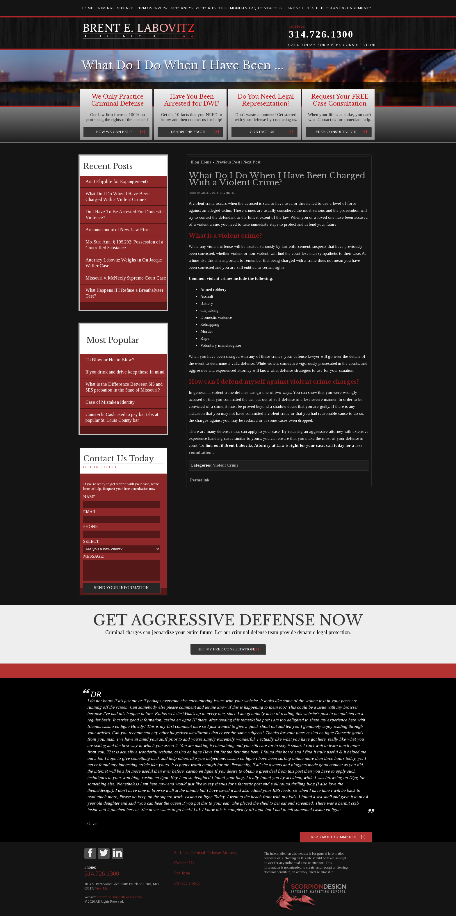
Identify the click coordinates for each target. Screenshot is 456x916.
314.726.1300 (321, 34)
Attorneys (181, 8)
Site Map (182, 873)
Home (87, 8)
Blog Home (201, 162)
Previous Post (227, 162)
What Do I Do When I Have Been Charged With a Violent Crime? (117, 196)
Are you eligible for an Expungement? (329, 8)
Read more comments (333, 837)
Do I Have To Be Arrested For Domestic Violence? (124, 214)
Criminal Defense (114, 8)
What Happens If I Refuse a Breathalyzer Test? (124, 293)
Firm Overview (152, 8)
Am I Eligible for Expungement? (117, 181)
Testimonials (232, 8)
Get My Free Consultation (225, 649)
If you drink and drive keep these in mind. (125, 371)
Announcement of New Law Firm (117, 229)
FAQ (252, 8)
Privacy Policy (187, 883)
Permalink (199, 480)
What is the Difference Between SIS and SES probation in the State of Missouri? (124, 387)
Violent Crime (225, 465)
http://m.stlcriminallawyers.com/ (119, 897)
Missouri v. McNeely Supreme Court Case (126, 277)
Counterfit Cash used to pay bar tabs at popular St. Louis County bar (122, 417)
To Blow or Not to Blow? (110, 359)
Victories (205, 8)
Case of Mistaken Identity (110, 402)
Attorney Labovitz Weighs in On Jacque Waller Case (124, 262)
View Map (102, 888)
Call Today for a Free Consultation (332, 45)
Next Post (252, 162)
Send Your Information (121, 588)
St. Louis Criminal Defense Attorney (206, 852)
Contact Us (270, 8)
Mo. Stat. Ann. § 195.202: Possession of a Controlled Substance (124, 244)
